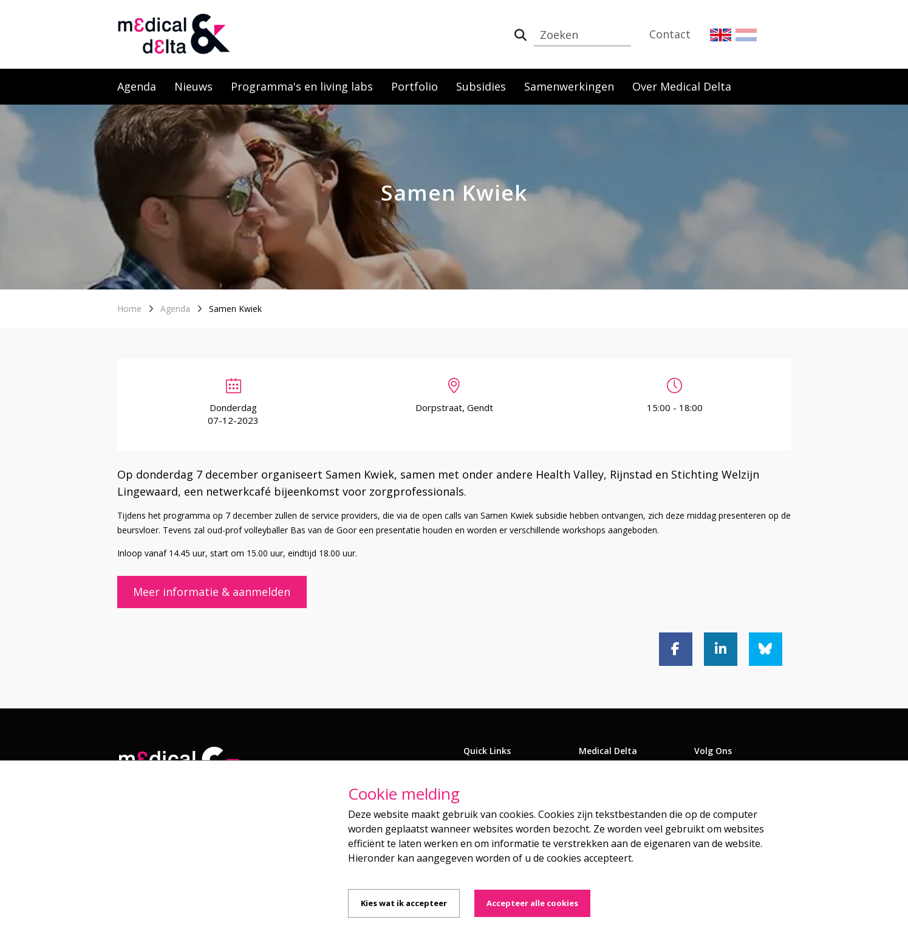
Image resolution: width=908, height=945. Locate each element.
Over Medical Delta (681, 86)
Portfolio (414, 86)
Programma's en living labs (302, 86)
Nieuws (193, 86)
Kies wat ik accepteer (404, 903)
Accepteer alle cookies (532, 903)
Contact (670, 34)
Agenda (136, 86)
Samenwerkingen (569, 86)
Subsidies (481, 86)
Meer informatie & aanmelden (211, 591)
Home (129, 308)
